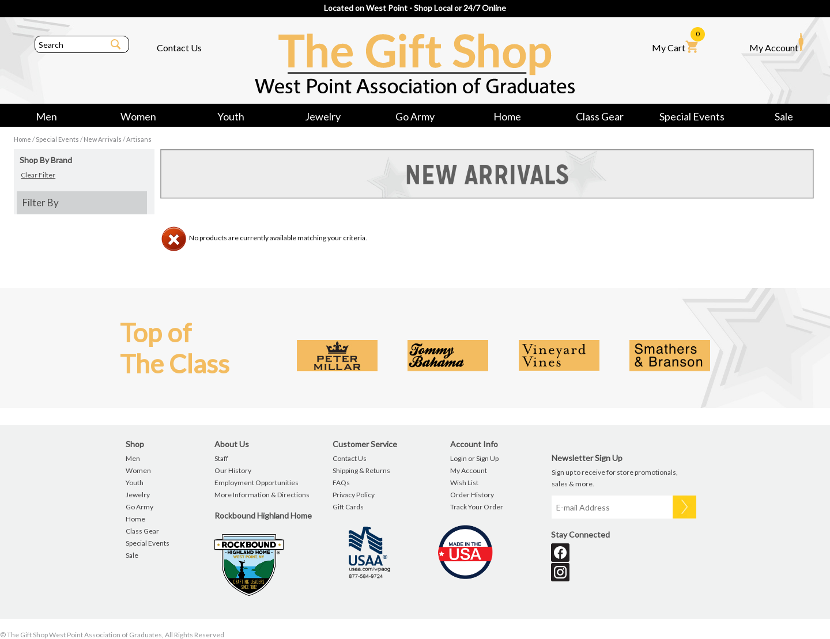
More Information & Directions (262, 494)
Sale (784, 116)
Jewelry (323, 116)
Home (507, 116)
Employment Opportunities (256, 482)
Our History (232, 470)
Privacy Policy (354, 494)
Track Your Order (476, 506)
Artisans (139, 139)
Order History (472, 494)
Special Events (692, 116)
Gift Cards (348, 506)
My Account (776, 42)
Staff (221, 458)
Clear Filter (38, 175)
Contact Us (179, 47)
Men (46, 116)
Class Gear (600, 116)
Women (138, 116)
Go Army (415, 116)
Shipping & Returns (361, 470)
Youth (230, 116)
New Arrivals (103, 139)
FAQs (341, 482)
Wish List (464, 482)
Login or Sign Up (474, 458)
